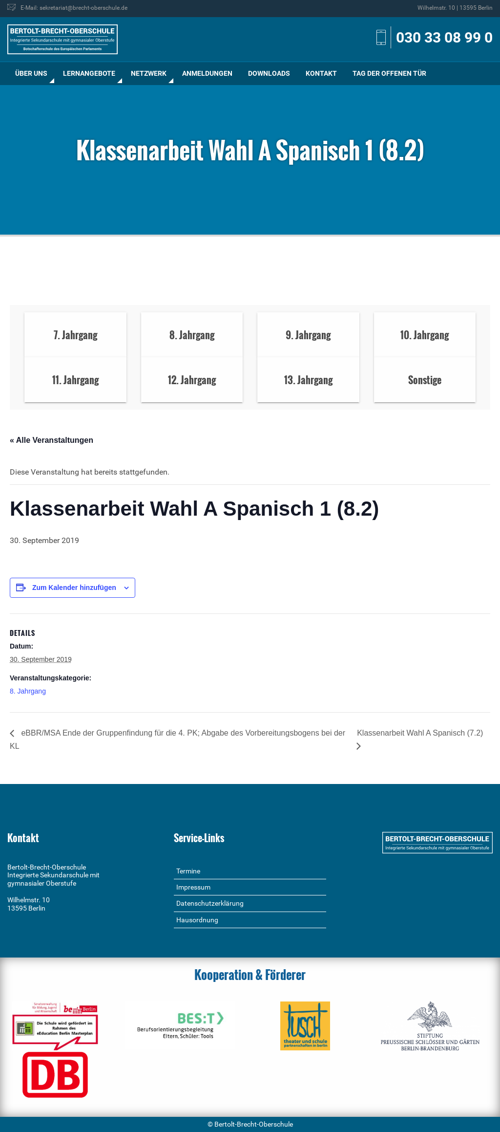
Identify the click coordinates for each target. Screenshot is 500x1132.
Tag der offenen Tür (389, 73)
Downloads (269, 73)
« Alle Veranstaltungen (51, 440)
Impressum (193, 887)
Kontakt (321, 73)
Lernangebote (89, 73)
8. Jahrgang (28, 691)
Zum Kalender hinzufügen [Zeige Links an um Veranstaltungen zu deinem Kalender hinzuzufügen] (74, 587)
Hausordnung (197, 920)
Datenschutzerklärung (210, 903)
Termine (188, 871)
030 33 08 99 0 (444, 37)
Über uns (31, 73)
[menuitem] (31, 73)
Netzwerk (149, 73)
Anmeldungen (207, 73)
